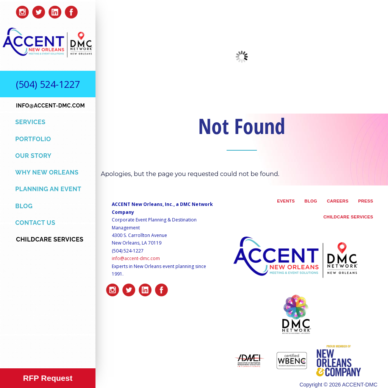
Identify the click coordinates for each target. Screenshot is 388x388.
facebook (71, 10)
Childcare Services (348, 217)
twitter (38, 10)
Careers (338, 201)
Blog (24, 206)
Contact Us (35, 222)
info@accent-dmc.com (136, 258)
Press (365, 201)
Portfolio (33, 139)
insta (22, 10)
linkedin (54, 10)
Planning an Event (48, 189)
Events (286, 201)
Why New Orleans (46, 172)
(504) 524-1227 (48, 84)
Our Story (33, 155)
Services (30, 122)
